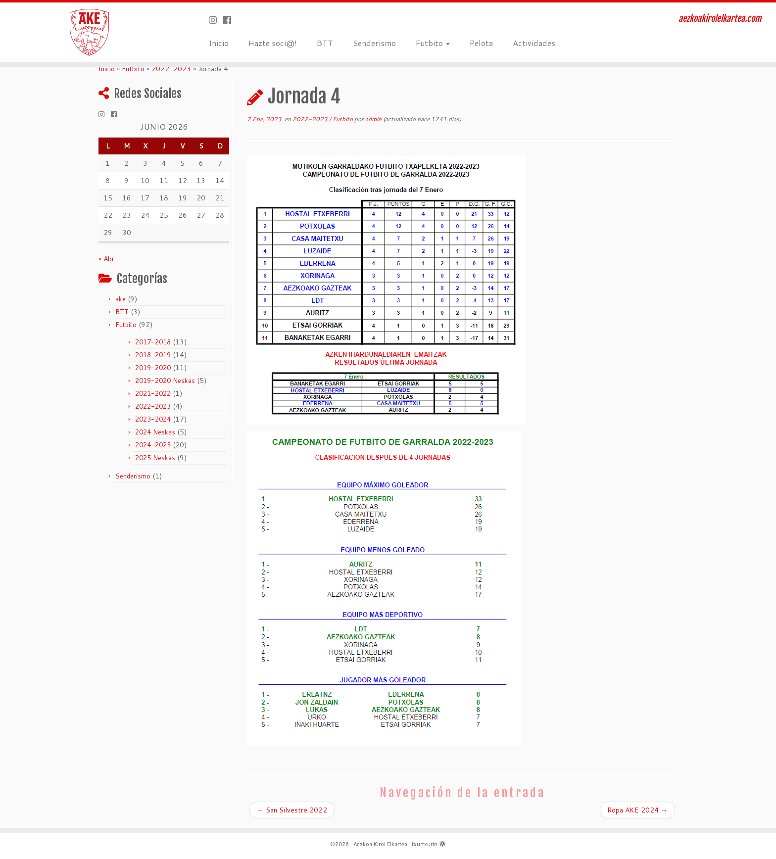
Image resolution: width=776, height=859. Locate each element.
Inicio (219, 42)
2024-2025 (153, 444)
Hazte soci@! (272, 42)
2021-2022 (153, 393)
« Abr (106, 259)
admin (373, 119)
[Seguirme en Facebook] (230, 19)
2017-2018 (153, 341)
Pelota (481, 42)
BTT (325, 42)
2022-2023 (171, 69)
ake (120, 298)
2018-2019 (153, 354)
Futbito (433, 42)
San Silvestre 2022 (292, 810)
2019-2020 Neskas (165, 380)
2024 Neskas (155, 432)
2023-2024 (153, 419)
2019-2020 (153, 367)
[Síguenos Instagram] (216, 19)
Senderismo (374, 42)
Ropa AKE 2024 (637, 810)
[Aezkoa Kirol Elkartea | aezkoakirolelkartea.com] (89, 32)
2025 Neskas (155, 457)
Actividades (534, 42)
